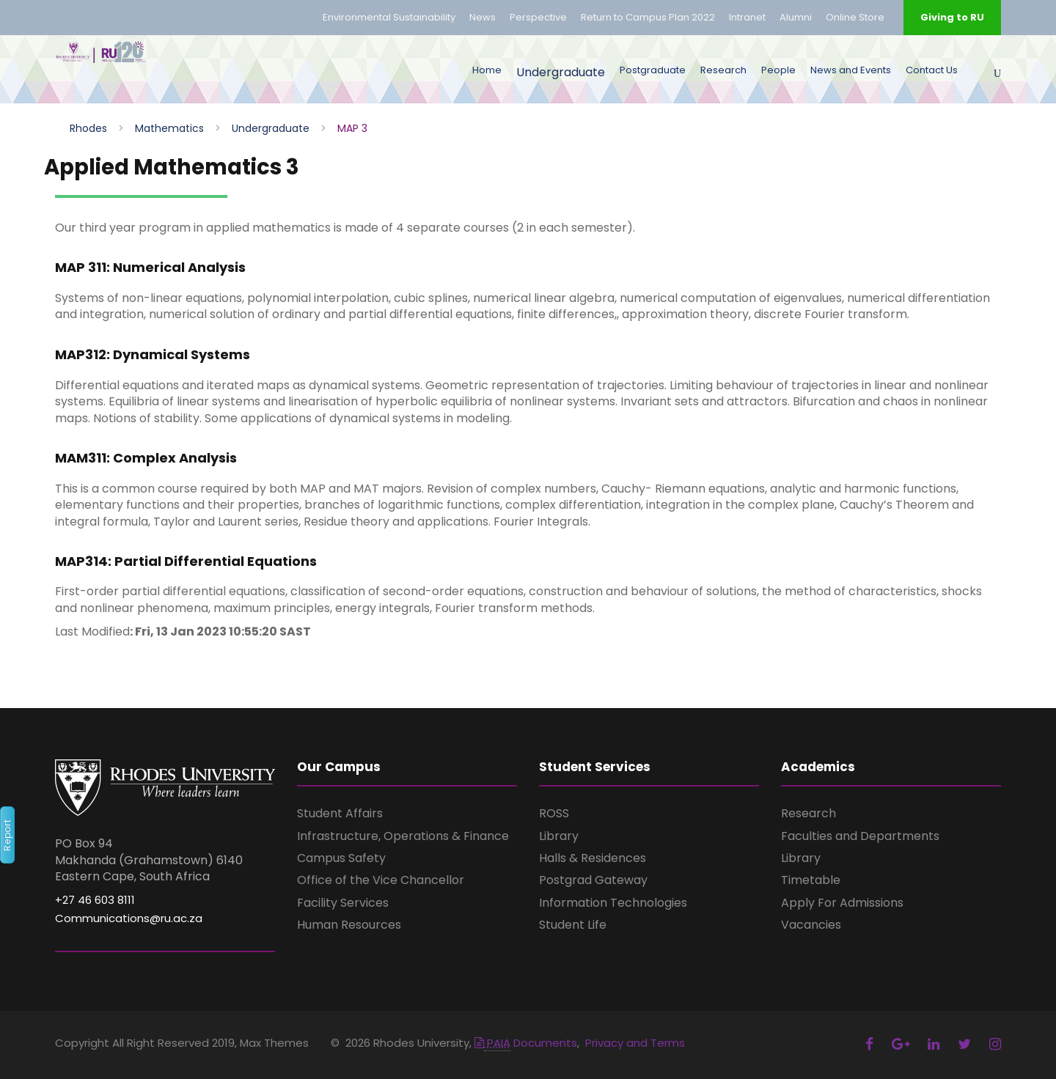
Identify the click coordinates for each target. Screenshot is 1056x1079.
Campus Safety (341, 858)
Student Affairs (340, 813)
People (778, 70)
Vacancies (811, 924)
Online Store (855, 17)
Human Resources (349, 924)
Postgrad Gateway (593, 880)
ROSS (554, 813)
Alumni (796, 17)
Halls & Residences (592, 858)
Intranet (747, 17)
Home (487, 70)
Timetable (810, 880)
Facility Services (343, 902)
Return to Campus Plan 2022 (648, 17)
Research (723, 70)
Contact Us (932, 70)
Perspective (538, 17)
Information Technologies (613, 902)
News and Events (850, 70)
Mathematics (169, 128)
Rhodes (88, 128)
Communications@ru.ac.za (128, 918)
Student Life (572, 924)
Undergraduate (560, 72)
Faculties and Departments (860, 836)
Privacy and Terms (635, 1042)
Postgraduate (653, 70)
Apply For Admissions (842, 902)
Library (559, 836)
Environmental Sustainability (389, 17)
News (482, 17)
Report (7, 835)
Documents (525, 1042)
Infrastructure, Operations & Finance (403, 836)
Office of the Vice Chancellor (380, 880)
